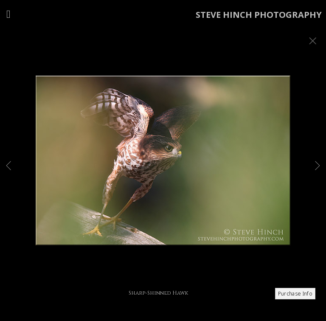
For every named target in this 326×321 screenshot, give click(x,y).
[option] (163, 171)
